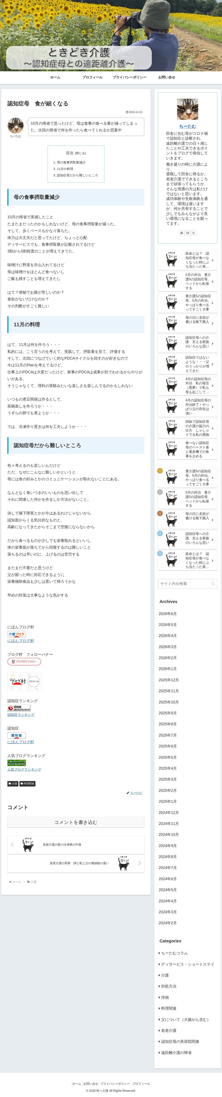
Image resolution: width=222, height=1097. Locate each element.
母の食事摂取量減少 (71, 162)
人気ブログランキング (24, 771)
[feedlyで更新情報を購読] (187, 232)
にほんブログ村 (20, 642)
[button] (213, 583)
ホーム (73, 1083)
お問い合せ (89, 1083)
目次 (70, 153)
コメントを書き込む (75, 823)
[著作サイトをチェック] (181, 232)
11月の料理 (64, 169)
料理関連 (27, 784)
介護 (13, 784)
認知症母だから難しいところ (78, 176)
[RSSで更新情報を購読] (193, 232)
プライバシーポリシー (116, 1083)
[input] (187, 583)
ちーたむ (187, 126)
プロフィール (144, 1083)
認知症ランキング (20, 716)
